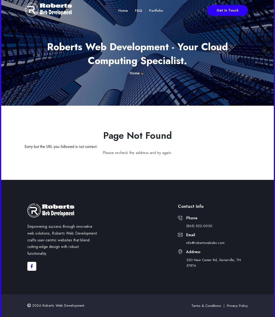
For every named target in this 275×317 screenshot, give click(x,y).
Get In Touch (227, 10)
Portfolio (156, 10)
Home (123, 10)
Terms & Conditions (206, 305)
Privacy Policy (237, 305)
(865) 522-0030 (199, 225)
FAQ (138, 10)
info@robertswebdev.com (205, 242)
